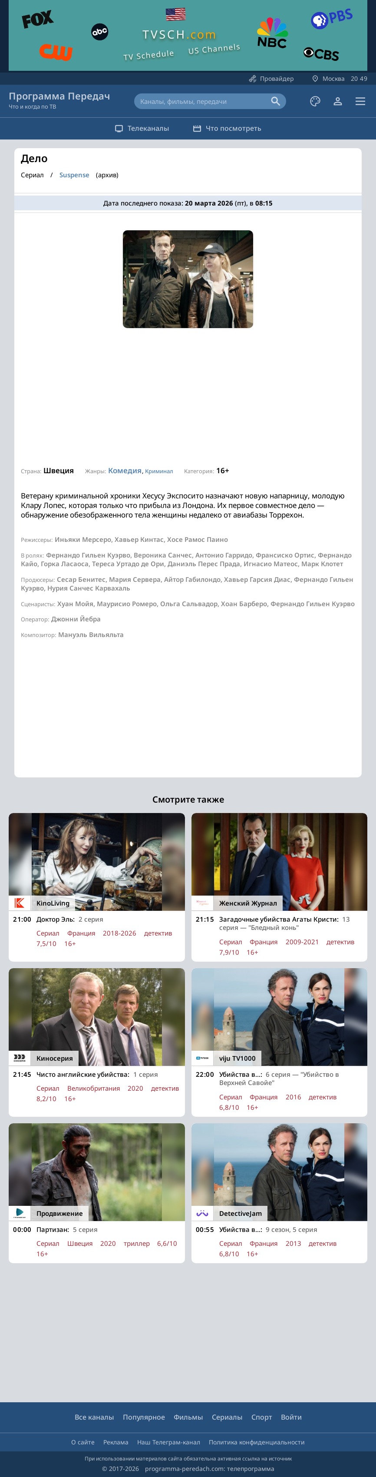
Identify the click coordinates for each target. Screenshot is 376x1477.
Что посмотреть (228, 128)
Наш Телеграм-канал (168, 1442)
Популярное (144, 1417)
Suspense (74, 175)
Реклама (116, 1442)
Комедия (125, 470)
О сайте (83, 1442)
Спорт (261, 1417)
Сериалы (227, 1417)
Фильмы (188, 1417)
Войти (291, 1417)
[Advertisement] (188, 397)
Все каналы (94, 1417)
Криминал (159, 471)
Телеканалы (140, 128)
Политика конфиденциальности (257, 1442)
